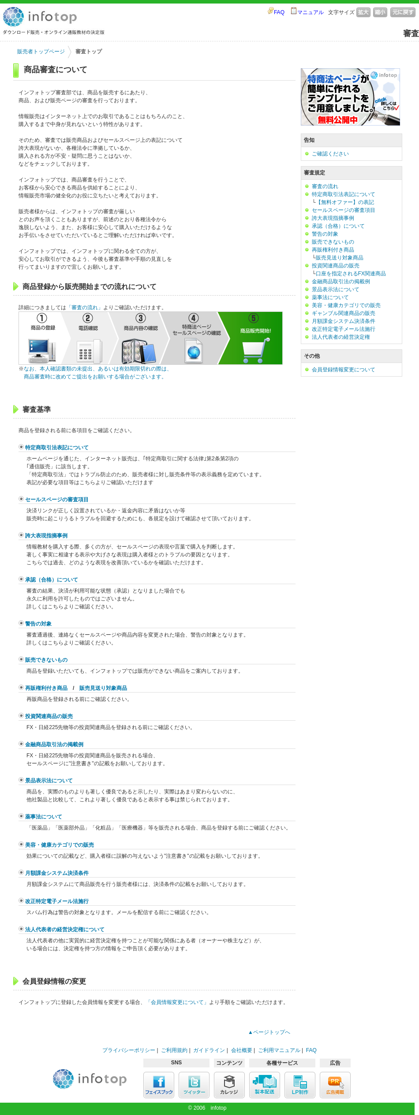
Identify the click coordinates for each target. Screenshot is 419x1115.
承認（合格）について (51, 580)
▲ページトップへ (269, 1032)
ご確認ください (330, 154)
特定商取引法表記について (57, 448)
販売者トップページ (41, 51)
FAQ (279, 12)
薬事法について (43, 817)
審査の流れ (325, 186)
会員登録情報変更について (343, 370)
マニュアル (310, 12)
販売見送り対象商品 (103, 688)
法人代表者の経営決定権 (341, 337)
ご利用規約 (174, 1050)
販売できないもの (46, 660)
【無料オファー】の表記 (345, 202)
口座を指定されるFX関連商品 (351, 273)
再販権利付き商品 (46, 688)
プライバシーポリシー (128, 1050)
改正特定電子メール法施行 (57, 901)
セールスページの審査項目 (57, 499)
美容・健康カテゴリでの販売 (59, 845)
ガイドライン (209, 1050)
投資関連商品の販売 (49, 716)
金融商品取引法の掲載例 (54, 744)
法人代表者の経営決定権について (65, 929)
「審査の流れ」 (84, 307)
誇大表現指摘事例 (46, 536)
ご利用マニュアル (279, 1050)
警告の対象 (38, 624)
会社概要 (241, 1050)
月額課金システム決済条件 (57, 873)
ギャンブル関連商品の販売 (343, 313)
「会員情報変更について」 (177, 1002)
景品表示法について (49, 781)
